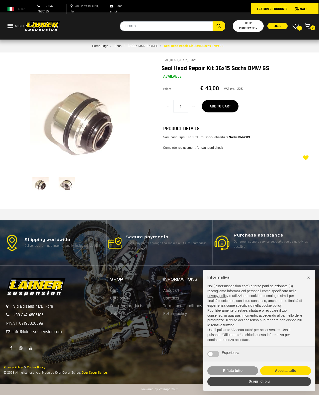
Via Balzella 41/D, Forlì (33, 306)
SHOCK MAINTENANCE (143, 46)
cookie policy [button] (271, 305)
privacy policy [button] (217, 296)
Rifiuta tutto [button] (233, 371)
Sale (114, 313)
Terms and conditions (182, 306)
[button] (219, 26)
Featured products (126, 306)
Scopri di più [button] (259, 381)
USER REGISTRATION (248, 25)
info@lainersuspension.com (37, 332)
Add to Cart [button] (220, 106)
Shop (118, 46)
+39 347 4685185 (28, 315)
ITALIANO (17, 9)
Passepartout (168, 389)
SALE (301, 9)
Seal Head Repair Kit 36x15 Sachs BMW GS (194, 46)
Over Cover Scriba (94, 372)
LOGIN (277, 26)
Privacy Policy (13, 367)
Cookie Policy (36, 367)
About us (171, 290)
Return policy (175, 313)
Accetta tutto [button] (285, 371)
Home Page (100, 46)
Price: (167, 89)
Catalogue (119, 298)
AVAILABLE (172, 76)
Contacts (171, 298)
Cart (114, 290)
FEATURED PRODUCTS (272, 9)
